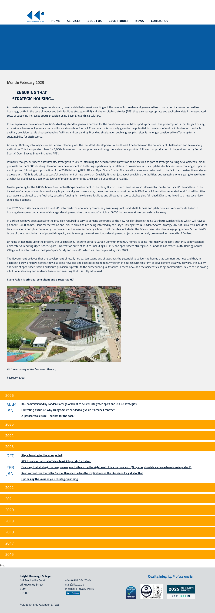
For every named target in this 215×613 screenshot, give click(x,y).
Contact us (159, 20)
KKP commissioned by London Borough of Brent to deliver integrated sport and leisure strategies (78, 404)
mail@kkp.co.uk (74, 584)
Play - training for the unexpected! (41, 455)
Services (73, 20)
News (139, 20)
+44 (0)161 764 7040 (78, 580)
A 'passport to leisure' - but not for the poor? (47, 416)
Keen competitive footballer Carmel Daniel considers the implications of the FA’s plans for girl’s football (82, 473)
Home (55, 20)
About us (95, 20)
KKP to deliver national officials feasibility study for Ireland (56, 461)
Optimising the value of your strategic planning (49, 479)
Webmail (70, 589)
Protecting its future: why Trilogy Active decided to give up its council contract (68, 410)
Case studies (118, 20)
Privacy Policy (86, 589)
